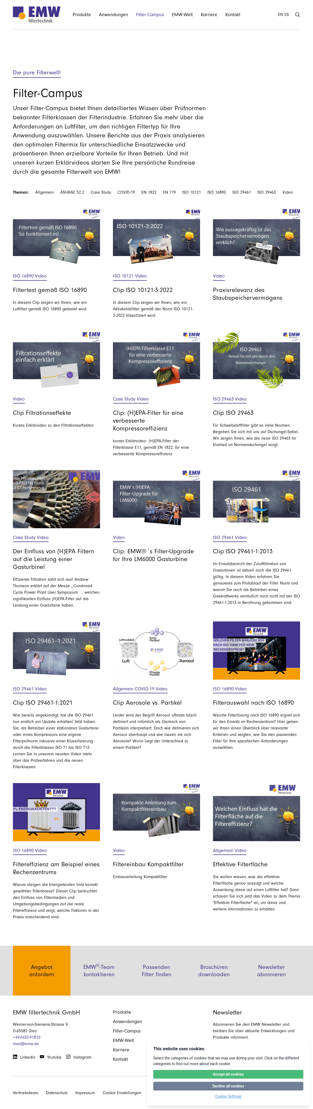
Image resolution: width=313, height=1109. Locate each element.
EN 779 (169, 192)
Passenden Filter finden (156, 984)
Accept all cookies (228, 1074)
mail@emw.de (26, 1043)
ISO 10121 (191, 192)
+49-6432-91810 (26, 1037)
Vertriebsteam (25, 1092)
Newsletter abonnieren (271, 984)
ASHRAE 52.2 (72, 192)
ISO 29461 (241, 192)
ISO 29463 (266, 192)
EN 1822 (148, 192)
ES (286, 14)
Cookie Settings (228, 1096)
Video (287, 192)
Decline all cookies (228, 1086)
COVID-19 (126, 192)
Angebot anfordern (41, 984)
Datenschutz (56, 1092)
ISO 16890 (216, 192)
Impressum (85, 1092)
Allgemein (44, 192)
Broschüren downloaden (214, 984)
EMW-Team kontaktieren (99, 984)
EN (280, 14)
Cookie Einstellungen (122, 1092)
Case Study (101, 192)
